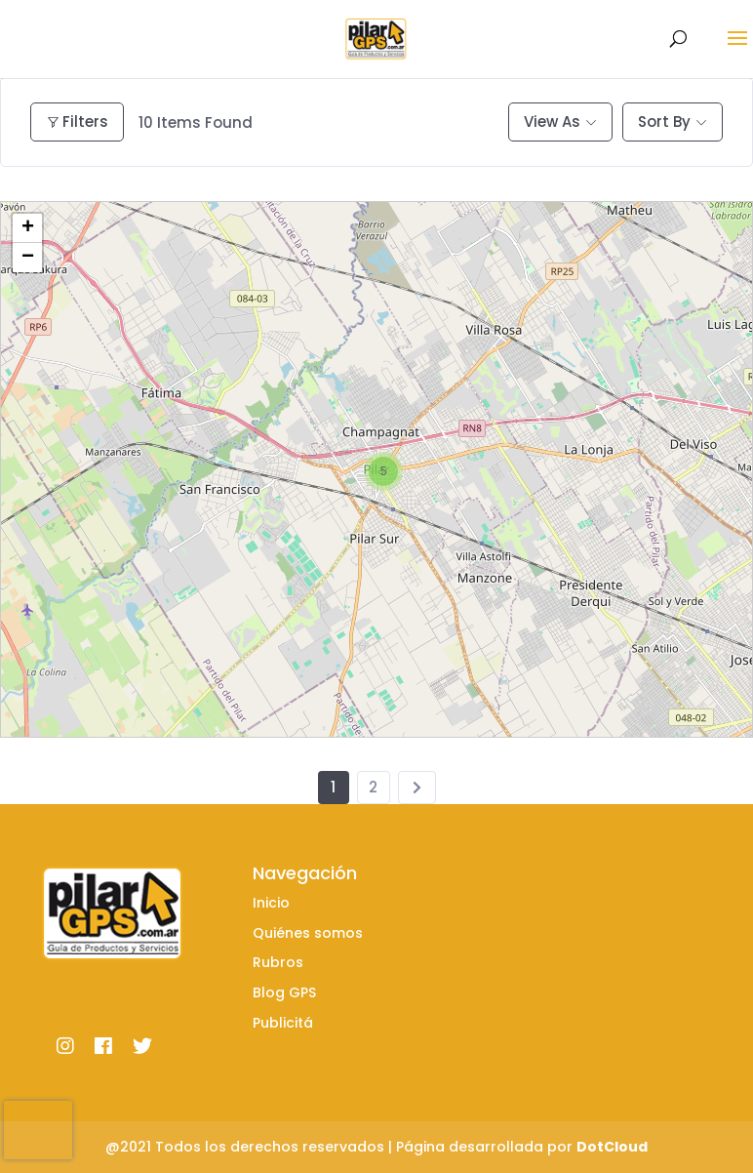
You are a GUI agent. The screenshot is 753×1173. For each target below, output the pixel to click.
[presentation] (38, 1130)
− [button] (27, 257)
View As (552, 121)
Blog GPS (284, 992)
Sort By (664, 121)
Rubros (278, 962)
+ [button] (27, 228)
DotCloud (612, 1146)
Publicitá (283, 1022)
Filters (77, 121)
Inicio (271, 902)
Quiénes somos (308, 933)
